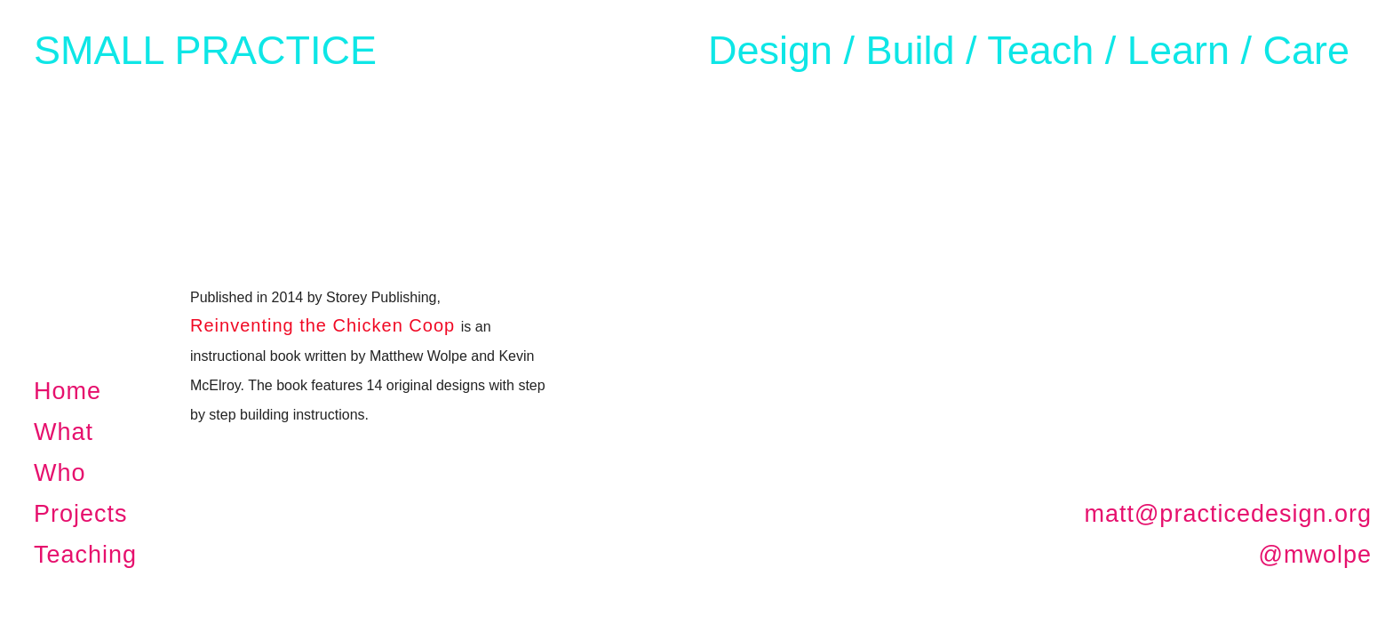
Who (60, 473)
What (63, 432)
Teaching (85, 554)
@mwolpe (1315, 554)
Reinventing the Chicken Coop (322, 325)
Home (67, 391)
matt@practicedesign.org (1228, 513)
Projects (81, 513)
